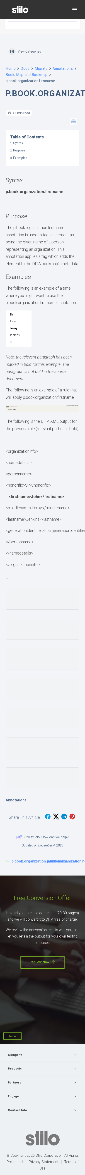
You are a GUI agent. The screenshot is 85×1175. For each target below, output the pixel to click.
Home (11, 68)
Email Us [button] (12, 1036)
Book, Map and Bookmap (27, 75)
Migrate (41, 68)
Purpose (19, 150)
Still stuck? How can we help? (42, 837)
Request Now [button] (42, 962)
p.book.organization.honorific (65, 861)
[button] (74, 9)
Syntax (18, 143)
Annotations (63, 68)
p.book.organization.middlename (24, 861)
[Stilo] (20, 9)
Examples (20, 158)
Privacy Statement (43, 1162)
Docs (25, 68)
